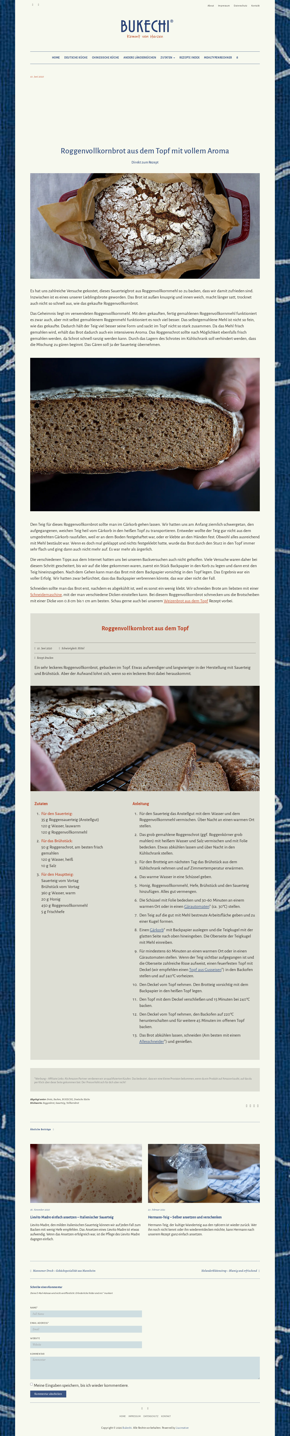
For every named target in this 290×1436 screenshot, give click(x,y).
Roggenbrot (48, 1103)
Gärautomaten (196, 906)
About (211, 5)
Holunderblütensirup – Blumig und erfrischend (229, 1271)
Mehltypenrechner (218, 57)
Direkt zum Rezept (145, 162)
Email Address (39, 1323)
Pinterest (32, 4)
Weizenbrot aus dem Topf (186, 601)
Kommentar (37, 1354)
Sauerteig (60, 1103)
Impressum (224, 5)
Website (35, 1338)
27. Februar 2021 (156, 1209)
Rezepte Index (189, 57)
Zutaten (168, 57)
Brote (49, 1099)
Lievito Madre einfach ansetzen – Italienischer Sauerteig (72, 1217)
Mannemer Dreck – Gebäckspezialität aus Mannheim (64, 1271)
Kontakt (255, 5)
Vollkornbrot (72, 1103)
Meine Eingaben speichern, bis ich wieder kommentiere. (81, 1385)
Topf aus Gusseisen (205, 969)
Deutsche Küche (75, 57)
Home (56, 57)
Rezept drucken (43, 658)
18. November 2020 (40, 1209)
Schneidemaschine (46, 594)
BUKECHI (67, 1099)
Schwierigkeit (69, 648)
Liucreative (182, 1428)
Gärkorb (157, 930)
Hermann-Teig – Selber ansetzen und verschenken (185, 1217)
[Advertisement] (145, 113)
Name (34, 1307)
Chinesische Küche (105, 57)
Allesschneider (151, 1041)
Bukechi (127, 1428)
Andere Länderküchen (139, 57)
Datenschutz (240, 5)
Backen (57, 1099)
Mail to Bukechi (38, 4)
